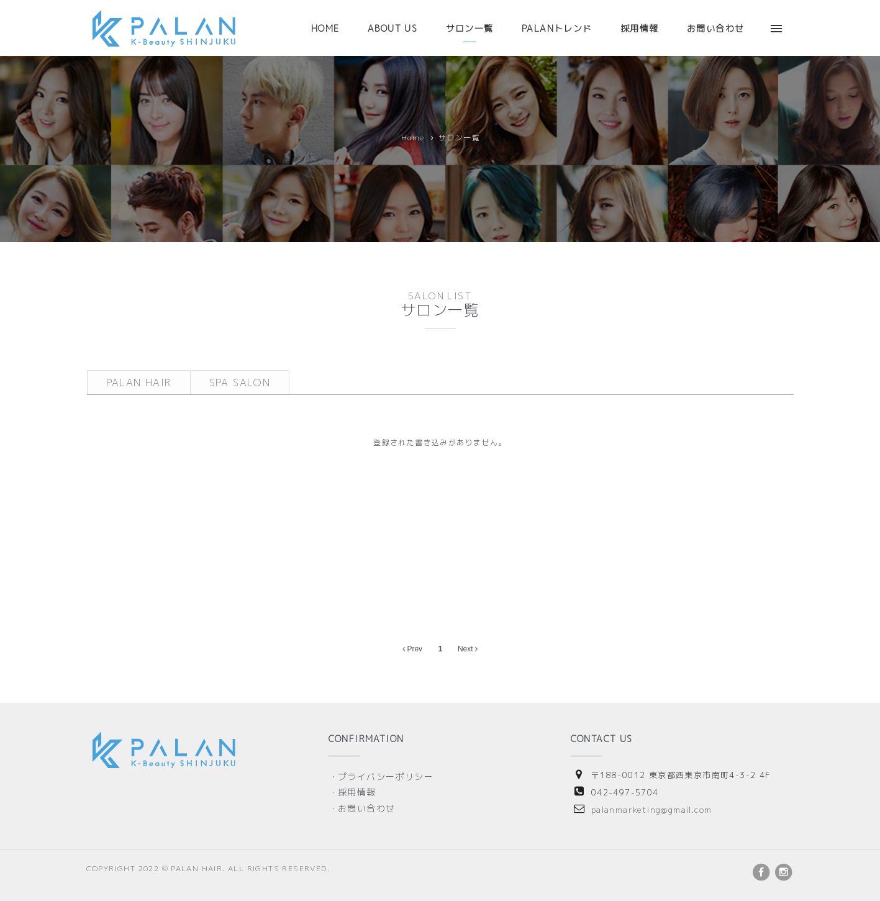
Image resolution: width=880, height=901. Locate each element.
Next (468, 649)
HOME (325, 28)
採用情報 (639, 28)
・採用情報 (352, 792)
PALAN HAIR (138, 382)
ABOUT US (392, 28)
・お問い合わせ (362, 808)
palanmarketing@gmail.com (651, 809)
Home (413, 137)
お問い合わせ (715, 28)
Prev (412, 649)
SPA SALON (240, 382)
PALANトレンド (557, 28)
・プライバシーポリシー (381, 776)
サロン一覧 (470, 28)
